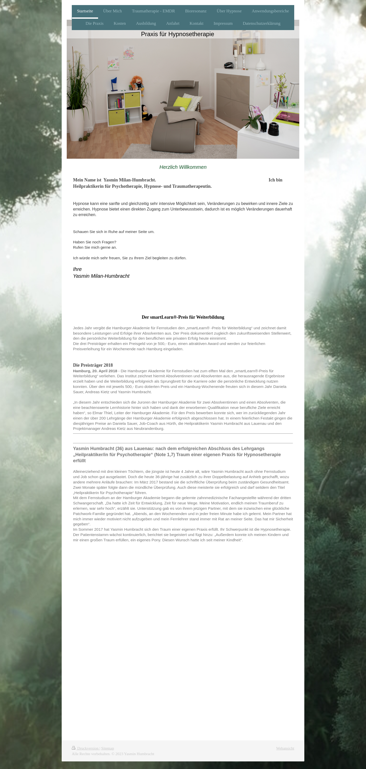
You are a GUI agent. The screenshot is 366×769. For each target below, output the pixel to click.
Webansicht (285, 748)
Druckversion (85, 748)
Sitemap (107, 748)
